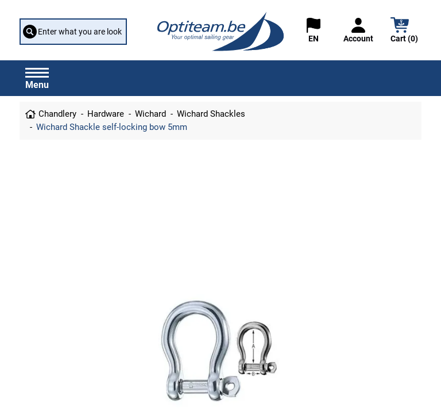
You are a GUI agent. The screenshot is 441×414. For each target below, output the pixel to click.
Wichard (150, 114)
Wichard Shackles (211, 114)
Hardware (105, 114)
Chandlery (57, 114)
